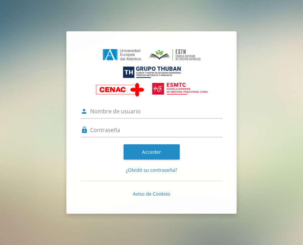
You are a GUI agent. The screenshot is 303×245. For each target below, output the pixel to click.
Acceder (151, 151)
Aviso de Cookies (151, 194)
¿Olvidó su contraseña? (151, 170)
